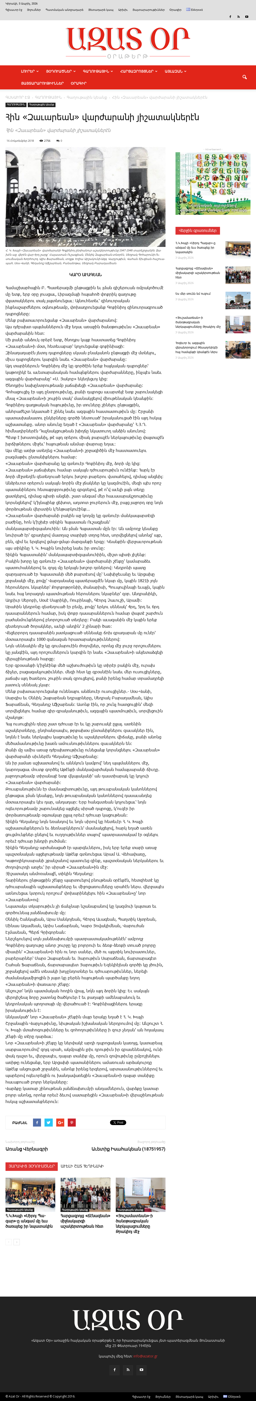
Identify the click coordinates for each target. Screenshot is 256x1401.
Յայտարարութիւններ (148, 10)
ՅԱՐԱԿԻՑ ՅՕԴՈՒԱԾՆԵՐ (31, 1166)
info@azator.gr (146, 1356)
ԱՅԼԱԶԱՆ (175, 71)
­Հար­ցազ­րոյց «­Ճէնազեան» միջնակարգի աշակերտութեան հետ (198, 273)
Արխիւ (123, 10)
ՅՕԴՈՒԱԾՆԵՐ (61, 71)
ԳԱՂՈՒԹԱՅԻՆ (98, 71)
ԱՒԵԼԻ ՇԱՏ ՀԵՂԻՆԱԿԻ (82, 1166)
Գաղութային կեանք (41, 104)
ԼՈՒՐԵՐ (30, 71)
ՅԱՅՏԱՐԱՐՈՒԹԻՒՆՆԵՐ (42, 83)
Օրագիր (176, 10)
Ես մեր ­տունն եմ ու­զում (193, 293)
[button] (244, 77)
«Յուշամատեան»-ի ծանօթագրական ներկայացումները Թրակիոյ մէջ (198, 322)
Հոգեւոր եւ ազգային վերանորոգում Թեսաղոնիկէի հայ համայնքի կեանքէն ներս (197, 348)
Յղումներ (34, 10)
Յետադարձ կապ (101, 10)
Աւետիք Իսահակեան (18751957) (129, 1149)
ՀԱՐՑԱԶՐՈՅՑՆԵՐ (139, 71)
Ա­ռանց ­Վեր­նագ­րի (27, 1149)
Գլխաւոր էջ (14, 10)
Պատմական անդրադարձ (65, 10)
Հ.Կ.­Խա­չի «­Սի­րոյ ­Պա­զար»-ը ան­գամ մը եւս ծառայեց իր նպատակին (29, 1221)
